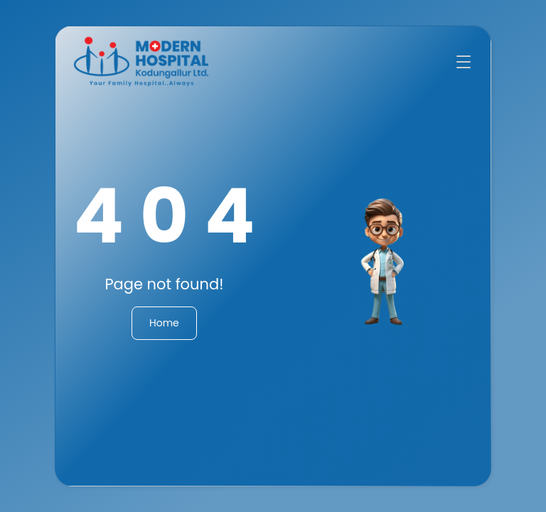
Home (164, 323)
